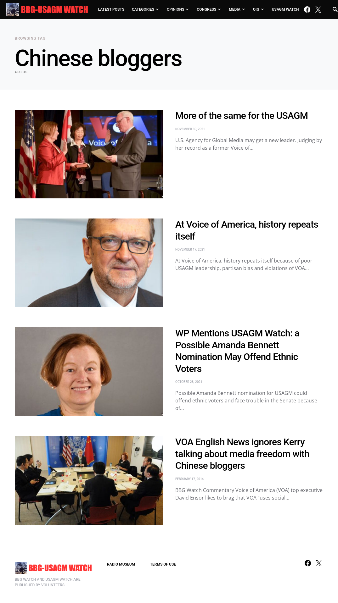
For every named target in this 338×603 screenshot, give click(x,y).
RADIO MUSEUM (121, 564)
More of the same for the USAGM (241, 115)
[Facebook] (307, 9)
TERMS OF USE (163, 564)
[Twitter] (318, 9)
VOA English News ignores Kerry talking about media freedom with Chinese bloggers (242, 453)
